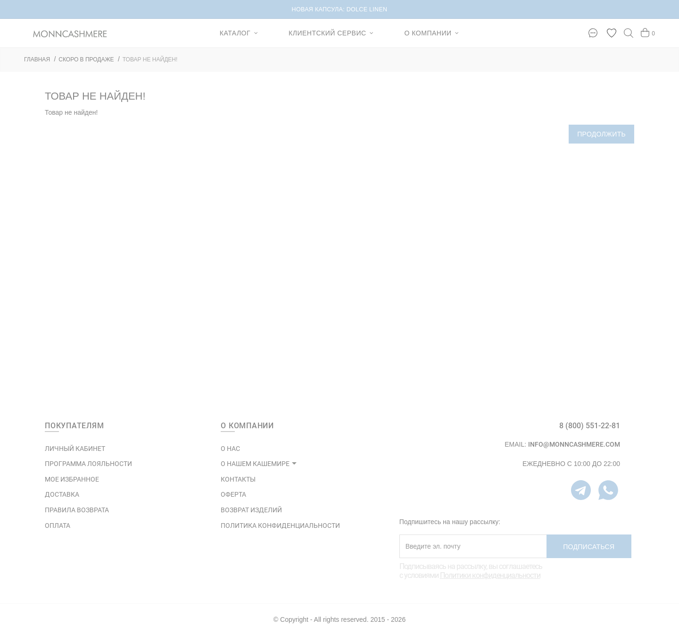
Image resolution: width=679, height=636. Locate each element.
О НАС (230, 448)
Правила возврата (77, 510)
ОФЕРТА (233, 494)
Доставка (62, 494)
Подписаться (588, 547)
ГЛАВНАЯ (37, 59)
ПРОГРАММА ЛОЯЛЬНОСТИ (88, 463)
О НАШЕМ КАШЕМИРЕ (255, 463)
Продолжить (601, 134)
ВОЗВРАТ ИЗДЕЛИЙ (251, 510)
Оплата (57, 525)
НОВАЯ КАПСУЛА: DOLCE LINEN (340, 9)
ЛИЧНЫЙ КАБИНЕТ (75, 448)
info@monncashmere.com (574, 444)
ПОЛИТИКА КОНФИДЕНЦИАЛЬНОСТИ (280, 525)
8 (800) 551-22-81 (589, 425)
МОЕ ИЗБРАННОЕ (72, 479)
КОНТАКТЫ (238, 479)
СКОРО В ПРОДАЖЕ (86, 59)
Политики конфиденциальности (490, 575)
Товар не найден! (150, 59)
